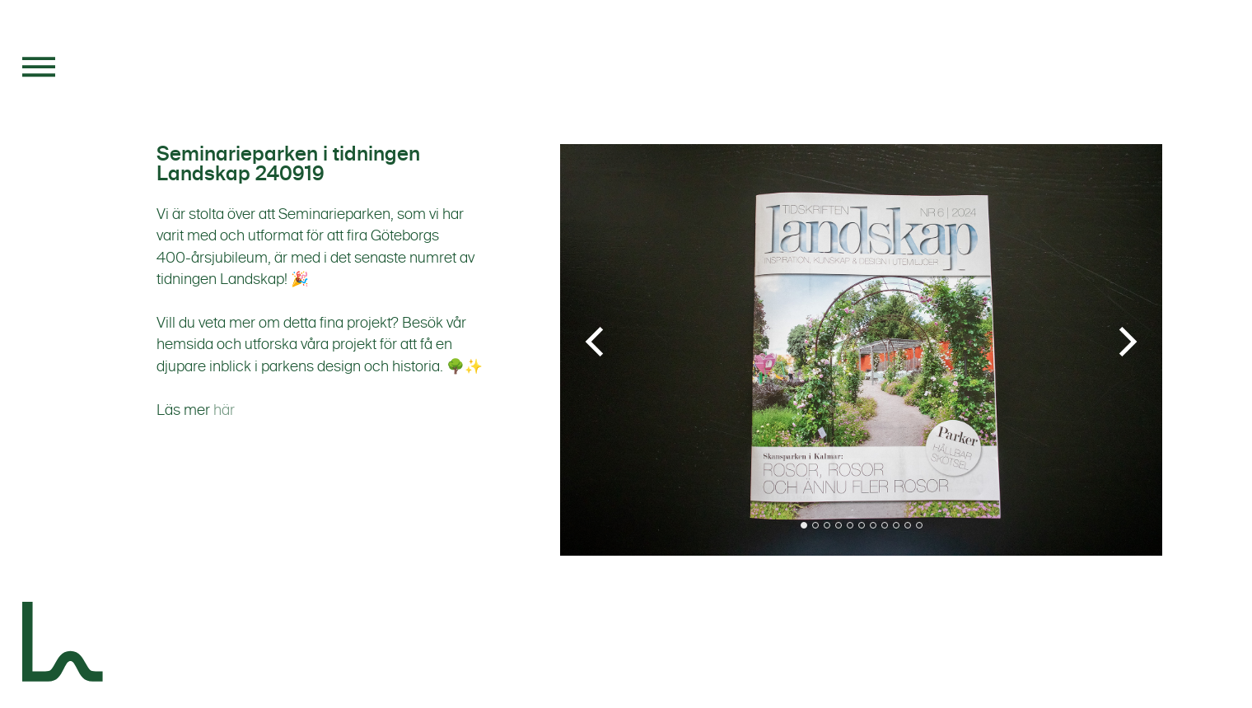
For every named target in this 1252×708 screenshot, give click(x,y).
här (224, 410)
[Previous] (597, 341)
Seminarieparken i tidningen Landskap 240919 (288, 163)
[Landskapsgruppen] (63, 644)
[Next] (1125, 341)
